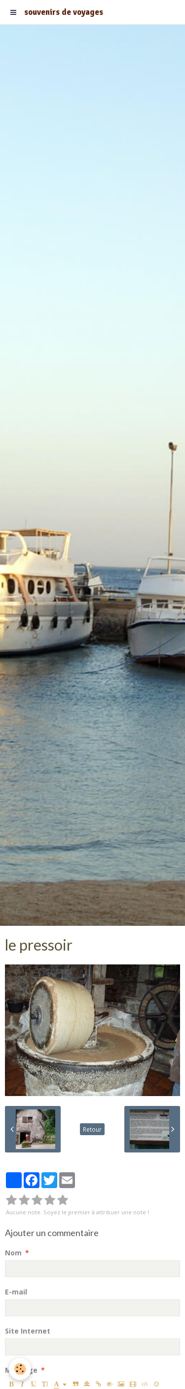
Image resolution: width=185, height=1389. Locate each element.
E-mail (16, 1291)
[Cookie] (20, 1369)
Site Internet (27, 1331)
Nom (13, 1252)
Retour (92, 1129)
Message (21, 1370)
